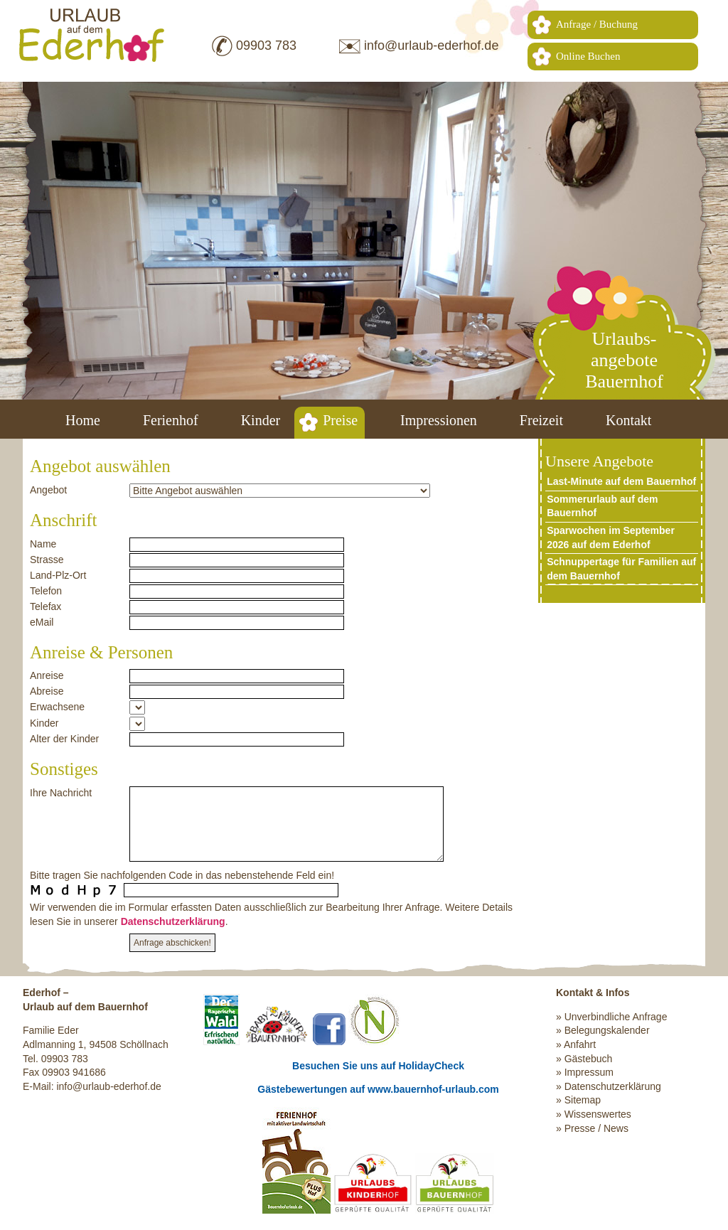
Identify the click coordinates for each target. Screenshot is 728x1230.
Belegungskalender (607, 1030)
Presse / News (596, 1128)
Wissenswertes (597, 1114)
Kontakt (628, 420)
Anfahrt (580, 1044)
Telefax (45, 606)
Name (43, 544)
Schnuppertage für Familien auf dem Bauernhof (621, 569)
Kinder (261, 420)
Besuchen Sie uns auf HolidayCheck (378, 1065)
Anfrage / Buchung (597, 24)
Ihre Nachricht (61, 792)
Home (82, 420)
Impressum (589, 1072)
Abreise (46, 691)
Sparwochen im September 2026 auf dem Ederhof (611, 537)
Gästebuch (588, 1058)
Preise (340, 420)
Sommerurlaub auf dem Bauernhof (602, 506)
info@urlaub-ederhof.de (431, 45)
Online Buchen (588, 56)
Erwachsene (57, 706)
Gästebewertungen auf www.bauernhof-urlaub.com (377, 1089)
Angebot (48, 490)
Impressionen (438, 420)
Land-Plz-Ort (58, 575)
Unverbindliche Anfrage (616, 1016)
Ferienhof (170, 420)
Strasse (46, 559)
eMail (41, 622)
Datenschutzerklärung (173, 921)
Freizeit (541, 420)
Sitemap (582, 1100)
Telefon (46, 591)
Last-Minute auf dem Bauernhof (621, 481)
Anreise (46, 675)
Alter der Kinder (64, 738)
